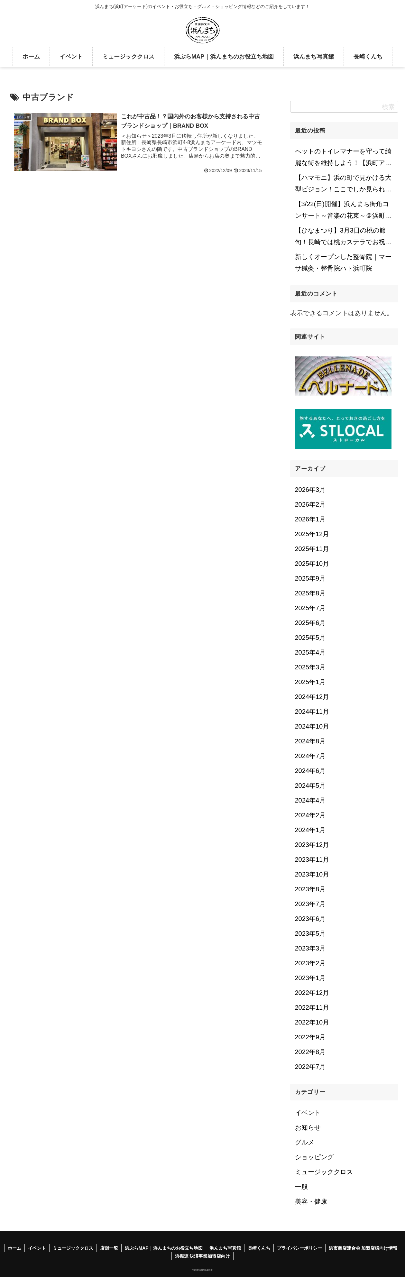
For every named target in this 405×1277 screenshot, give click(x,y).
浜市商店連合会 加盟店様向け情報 (363, 1248)
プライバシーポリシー (299, 1248)
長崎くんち (259, 1248)
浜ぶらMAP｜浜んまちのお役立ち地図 (163, 1248)
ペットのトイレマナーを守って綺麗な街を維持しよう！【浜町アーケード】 (343, 159)
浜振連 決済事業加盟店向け (202, 1256)
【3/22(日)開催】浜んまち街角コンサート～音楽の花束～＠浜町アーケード (343, 211)
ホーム (14, 1248)
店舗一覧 (109, 1248)
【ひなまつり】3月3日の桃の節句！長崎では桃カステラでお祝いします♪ (343, 238)
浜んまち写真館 (225, 1248)
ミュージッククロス (73, 1248)
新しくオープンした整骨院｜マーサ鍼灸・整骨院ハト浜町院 (343, 262)
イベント (37, 1248)
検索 (388, 106)
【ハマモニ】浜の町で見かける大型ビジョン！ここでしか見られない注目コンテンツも (343, 185)
